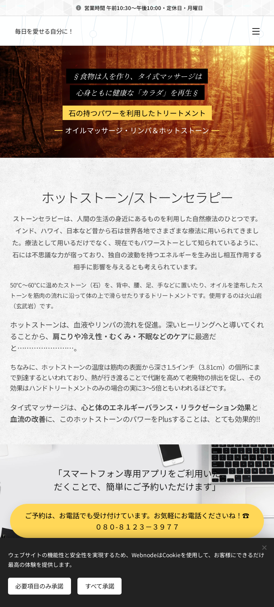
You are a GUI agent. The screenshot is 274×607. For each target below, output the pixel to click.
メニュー (256, 31)
